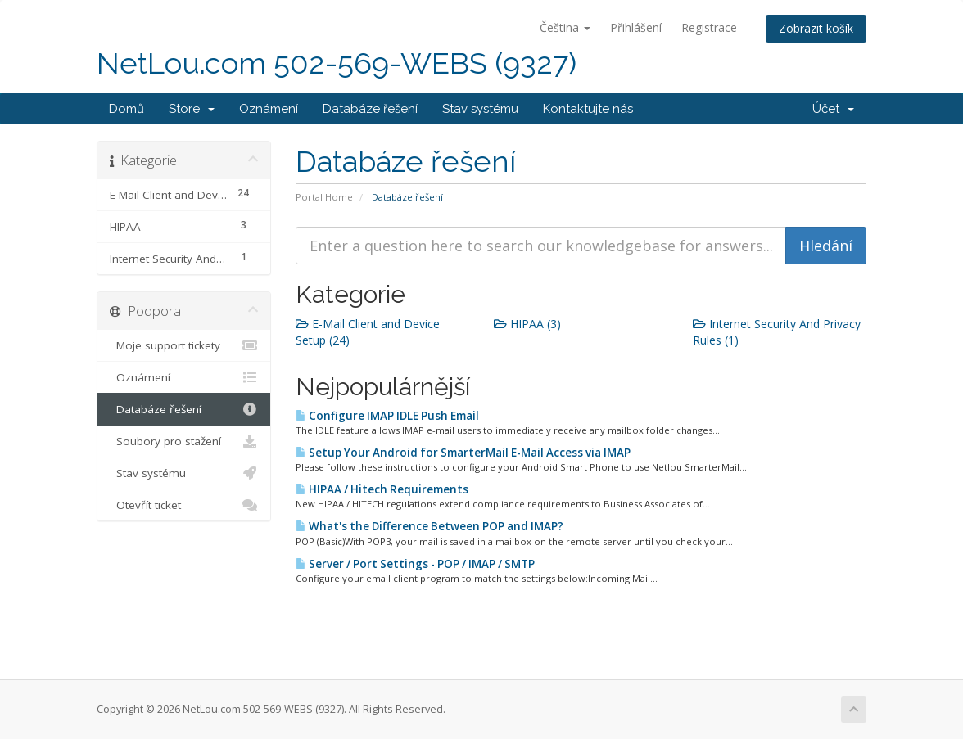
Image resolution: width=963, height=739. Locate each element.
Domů (126, 108)
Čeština (565, 27)
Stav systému (480, 108)
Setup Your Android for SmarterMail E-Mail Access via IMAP (463, 452)
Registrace (709, 27)
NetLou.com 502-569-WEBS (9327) (336, 63)
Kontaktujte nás (588, 108)
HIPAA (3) (527, 323)
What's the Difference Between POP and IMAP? (429, 526)
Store (192, 108)
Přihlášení (636, 27)
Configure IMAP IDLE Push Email (387, 415)
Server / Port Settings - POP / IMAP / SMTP (415, 564)
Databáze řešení (370, 108)
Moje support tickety (184, 345)
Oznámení (268, 108)
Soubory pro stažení (184, 441)
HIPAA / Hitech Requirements (382, 489)
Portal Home (324, 197)
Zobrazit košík (816, 28)
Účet (833, 108)
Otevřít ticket (184, 505)
